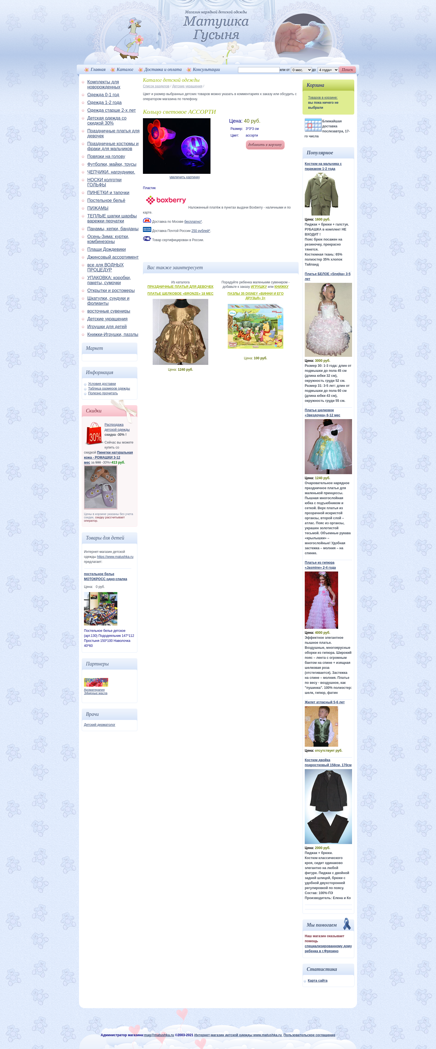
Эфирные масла (95, 693)
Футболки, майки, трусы (111, 164)
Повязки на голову (106, 156)
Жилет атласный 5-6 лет (325, 702)
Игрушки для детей (107, 326)
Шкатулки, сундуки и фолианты (108, 301)
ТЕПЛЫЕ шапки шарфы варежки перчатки (112, 218)
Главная (98, 69)
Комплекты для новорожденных (103, 84)
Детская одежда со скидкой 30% (107, 120)
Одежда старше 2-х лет (111, 110)
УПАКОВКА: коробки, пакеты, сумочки (109, 280)
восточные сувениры (108, 311)
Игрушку (259, 287)
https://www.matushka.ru (115, 557)
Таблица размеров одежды (109, 388)
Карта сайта (318, 981)
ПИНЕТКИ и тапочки (108, 192)
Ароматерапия (94, 689)
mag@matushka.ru (159, 1035)
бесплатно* (193, 222)
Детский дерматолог (99, 725)
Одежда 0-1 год (103, 94)
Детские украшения (107, 318)
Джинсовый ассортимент (113, 257)
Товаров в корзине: (323, 98)
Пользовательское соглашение (309, 1035)
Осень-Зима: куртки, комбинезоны (108, 239)
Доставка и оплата (163, 69)
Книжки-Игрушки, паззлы (112, 334)
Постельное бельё (106, 200)
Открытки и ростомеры (111, 290)
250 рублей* (200, 231)
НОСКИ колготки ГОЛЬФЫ (104, 182)
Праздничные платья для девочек (180, 287)
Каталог (125, 69)
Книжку (281, 287)
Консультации (206, 69)
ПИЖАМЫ (97, 208)
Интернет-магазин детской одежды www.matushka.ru (238, 1035)
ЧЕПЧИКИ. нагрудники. (111, 172)
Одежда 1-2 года (104, 102)
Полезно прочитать (103, 393)
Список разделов (156, 86)
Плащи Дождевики (106, 249)
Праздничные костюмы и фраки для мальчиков (112, 146)
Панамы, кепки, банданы (112, 228)
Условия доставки (102, 384)
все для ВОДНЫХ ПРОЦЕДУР (105, 267)
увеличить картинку (184, 177)
